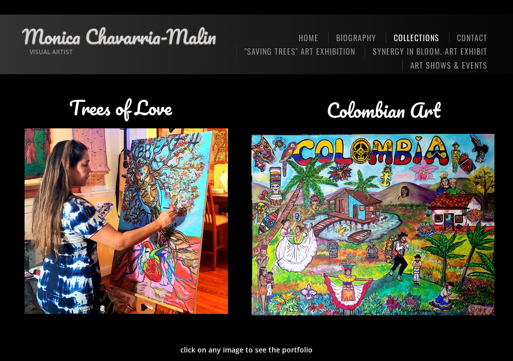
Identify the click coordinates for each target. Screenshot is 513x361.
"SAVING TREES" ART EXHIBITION (299, 51)
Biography (356, 37)
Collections (416, 37)
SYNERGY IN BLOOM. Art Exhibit (430, 51)
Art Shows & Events (448, 65)
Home (309, 37)
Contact (472, 37)
